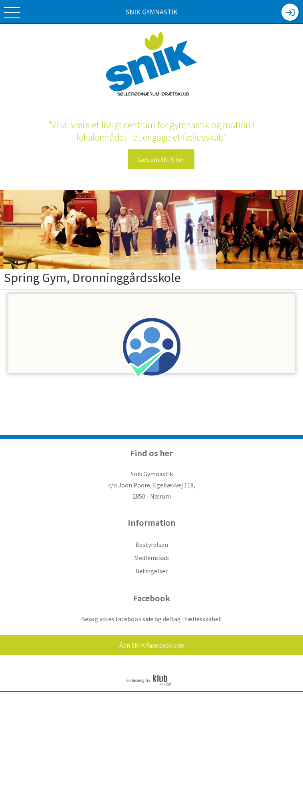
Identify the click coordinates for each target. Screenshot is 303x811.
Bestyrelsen (151, 545)
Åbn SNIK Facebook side (151, 645)
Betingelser (151, 571)
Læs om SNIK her (161, 159)
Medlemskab (151, 558)
